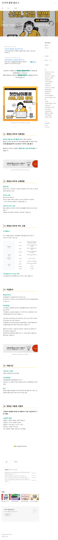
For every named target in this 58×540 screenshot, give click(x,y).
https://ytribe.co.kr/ (9, 46)
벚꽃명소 (51, 113)
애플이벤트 (47, 113)
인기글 (50, 60)
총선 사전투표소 (48, 109)
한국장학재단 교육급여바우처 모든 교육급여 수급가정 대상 (15, 60)
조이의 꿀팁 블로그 (10, 3)
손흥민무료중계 (48, 74)
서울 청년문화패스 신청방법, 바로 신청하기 (15, 475)
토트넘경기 (47, 77)
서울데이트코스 (48, 93)
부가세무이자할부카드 (49, 81)
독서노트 (46, 47)
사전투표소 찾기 (48, 105)
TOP (55, 535)
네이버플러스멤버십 (48, 103)
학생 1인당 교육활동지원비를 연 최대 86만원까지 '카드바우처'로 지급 (15, 62)
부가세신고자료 (48, 72)
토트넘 (52, 72)
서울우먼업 (53, 87)
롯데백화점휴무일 (48, 89)
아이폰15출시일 (48, 107)
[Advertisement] (20, 446)
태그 (8, 8)
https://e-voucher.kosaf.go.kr (11, 57)
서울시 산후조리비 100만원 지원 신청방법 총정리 (16, 477)
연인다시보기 (47, 76)
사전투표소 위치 (48, 85)
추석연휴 (46, 101)
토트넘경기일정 (48, 79)
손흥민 (53, 107)
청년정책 (51, 77)
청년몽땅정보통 (48, 91)
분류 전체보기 (48, 42)
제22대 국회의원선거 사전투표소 (50, 98)
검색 (51, 3)
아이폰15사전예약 (48, 117)
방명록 (15, 8)
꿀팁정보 (7, 469)
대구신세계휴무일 (48, 115)
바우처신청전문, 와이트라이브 (14, 49)
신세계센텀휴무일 (48, 111)
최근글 (46, 60)
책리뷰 (54, 103)
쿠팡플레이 (53, 76)
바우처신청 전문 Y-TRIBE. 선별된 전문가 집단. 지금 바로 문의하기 (20, 51)
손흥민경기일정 (48, 83)
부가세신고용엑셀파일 (49, 95)
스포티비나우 (47, 87)
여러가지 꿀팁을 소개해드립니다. (11, 511)
